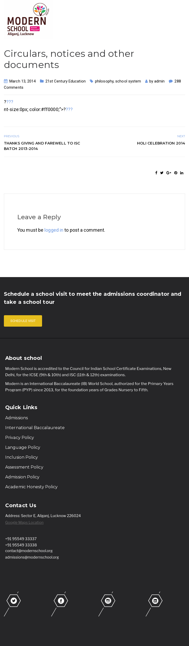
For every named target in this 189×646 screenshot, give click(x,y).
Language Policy (22, 447)
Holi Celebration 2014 (161, 143)
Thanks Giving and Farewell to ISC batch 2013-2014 (42, 146)
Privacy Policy (19, 437)
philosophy (104, 81)
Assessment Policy (24, 467)
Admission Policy (22, 477)
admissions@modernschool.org (32, 557)
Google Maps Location (24, 522)
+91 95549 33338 (21, 545)
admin (159, 81)
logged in (53, 230)
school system (128, 81)
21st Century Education (65, 81)
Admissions (16, 417)
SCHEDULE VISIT (23, 321)
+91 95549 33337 (21, 539)
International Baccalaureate (35, 427)
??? (9, 102)
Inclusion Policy (21, 457)
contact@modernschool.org (29, 550)
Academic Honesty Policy (31, 486)
